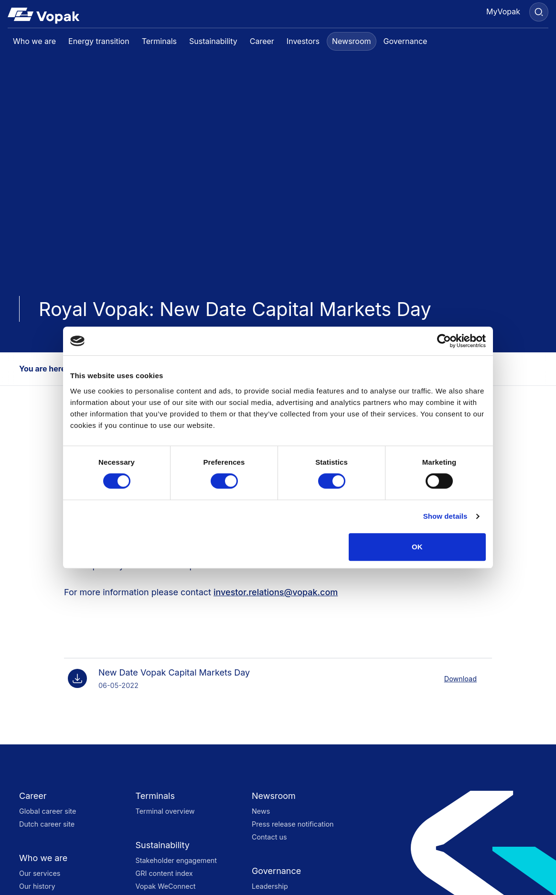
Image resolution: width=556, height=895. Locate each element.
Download (460, 679)
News (261, 811)
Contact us (269, 837)
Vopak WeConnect (165, 886)
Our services (39, 873)
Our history (37, 886)
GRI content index (163, 873)
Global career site (47, 811)
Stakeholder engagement (176, 860)
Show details (445, 516)
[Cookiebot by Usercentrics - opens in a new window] (444, 341)
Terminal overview (164, 811)
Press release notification (293, 824)
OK (417, 547)
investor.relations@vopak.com (276, 592)
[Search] (538, 12)
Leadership (270, 886)
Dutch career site (47, 824)
